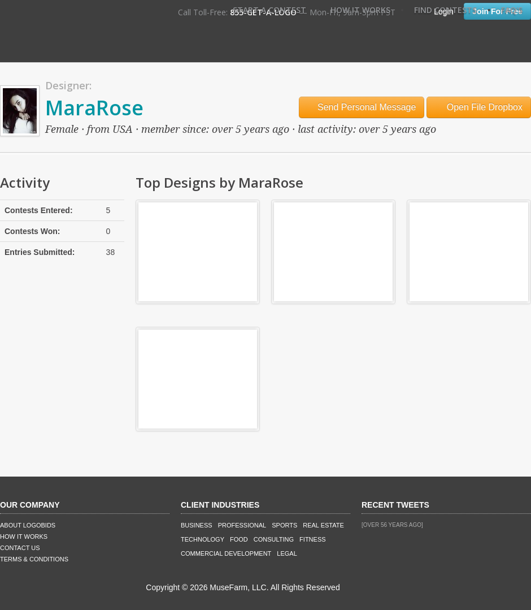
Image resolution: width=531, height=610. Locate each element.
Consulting (274, 539)
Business (196, 525)
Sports (284, 525)
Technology (202, 539)
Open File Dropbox (479, 107)
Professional (242, 525)
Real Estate (323, 525)
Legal (287, 553)
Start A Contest (269, 10)
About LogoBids (27, 525)
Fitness (312, 539)
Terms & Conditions (34, 559)
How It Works (360, 10)
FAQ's (512, 10)
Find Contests (445, 10)
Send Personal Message (361, 107)
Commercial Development (226, 553)
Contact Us (20, 547)
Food (239, 539)
